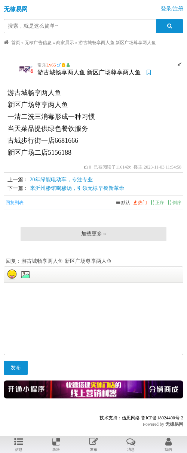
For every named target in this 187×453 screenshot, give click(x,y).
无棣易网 (16, 9)
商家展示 (65, 42)
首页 (15, 42)
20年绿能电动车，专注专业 (61, 179)
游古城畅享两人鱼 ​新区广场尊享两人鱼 (117, 42)
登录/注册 (172, 9)
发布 (15, 367)
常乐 (41, 65)
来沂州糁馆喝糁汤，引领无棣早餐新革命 (77, 188)
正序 (157, 202)
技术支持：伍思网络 (119, 417)
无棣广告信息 (38, 42)
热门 (140, 202)
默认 (123, 202)
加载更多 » (93, 234)
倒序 (174, 202)
